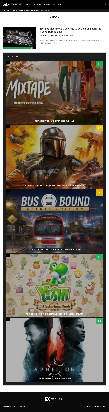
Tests (71, 35)
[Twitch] (98, 406)
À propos (6, 10)
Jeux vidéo (27, 4)
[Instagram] (92, 406)
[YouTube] (95, 406)
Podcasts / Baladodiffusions (21, 10)
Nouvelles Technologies (61, 35)
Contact (47, 10)
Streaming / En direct (37, 10)
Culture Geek (37, 4)
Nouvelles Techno (49, 4)
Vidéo (59, 4)
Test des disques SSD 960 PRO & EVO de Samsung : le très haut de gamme (70, 30)
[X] (89, 406)
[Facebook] (87, 406)
